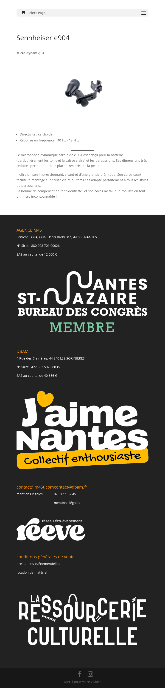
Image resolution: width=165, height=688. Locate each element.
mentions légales (30, 494)
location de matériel (32, 572)
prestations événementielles (38, 563)
